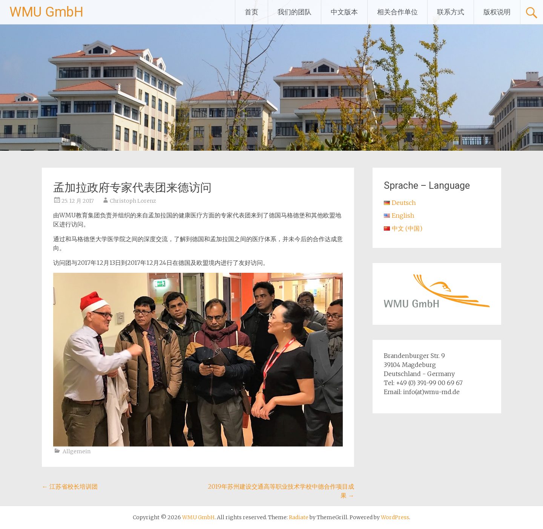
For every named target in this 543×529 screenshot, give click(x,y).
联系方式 (450, 12)
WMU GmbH (46, 12)
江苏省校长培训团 (70, 486)
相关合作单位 (397, 12)
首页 (251, 12)
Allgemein (76, 451)
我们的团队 (294, 12)
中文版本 (344, 12)
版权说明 (497, 12)
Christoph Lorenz (133, 200)
